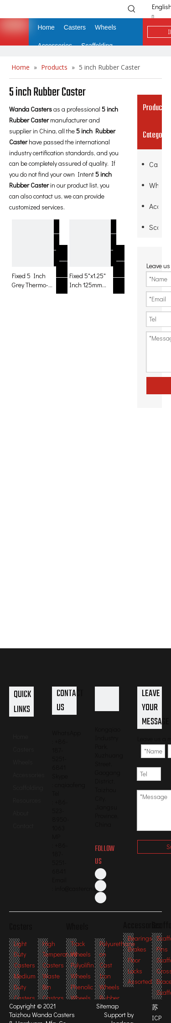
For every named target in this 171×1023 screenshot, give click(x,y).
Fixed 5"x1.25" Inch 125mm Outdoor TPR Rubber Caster (89, 280)
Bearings (140, 938)
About (21, 813)
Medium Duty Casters (25, 987)
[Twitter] (100, 897)
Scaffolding (153, 227)
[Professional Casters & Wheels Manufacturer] (107, 699)
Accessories (153, 206)
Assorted (140, 981)
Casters (153, 164)
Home (20, 736)
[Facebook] (100, 874)
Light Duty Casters (24, 954)
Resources (27, 800)
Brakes (137, 949)
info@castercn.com (80, 888)
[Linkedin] (100, 885)
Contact (23, 825)
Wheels (153, 185)
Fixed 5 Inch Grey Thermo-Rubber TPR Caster (30, 280)
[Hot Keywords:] (132, 8)
